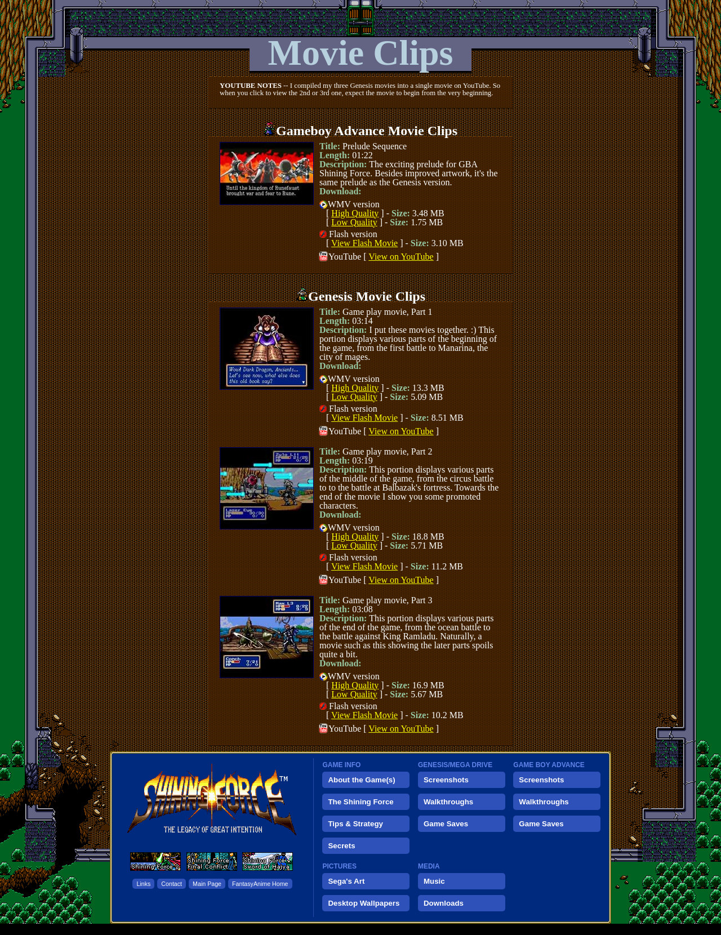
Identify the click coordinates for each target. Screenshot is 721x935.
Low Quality (354, 222)
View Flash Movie (364, 243)
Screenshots (446, 780)
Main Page (207, 883)
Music (434, 881)
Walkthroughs (448, 802)
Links (143, 883)
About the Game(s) (361, 780)
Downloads (444, 903)
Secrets (341, 846)
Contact (171, 883)
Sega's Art (346, 881)
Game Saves (446, 824)
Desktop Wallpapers (363, 903)
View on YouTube (400, 256)
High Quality (355, 213)
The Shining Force (360, 802)
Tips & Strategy (355, 824)
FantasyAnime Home (260, 883)
